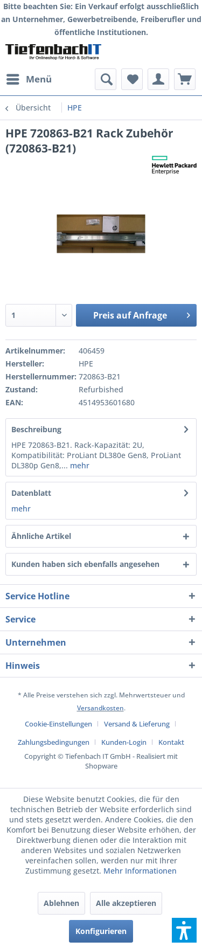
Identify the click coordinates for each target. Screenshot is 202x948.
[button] (184, 930)
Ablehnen (61, 903)
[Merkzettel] (132, 79)
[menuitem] (28, 79)
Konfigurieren (101, 931)
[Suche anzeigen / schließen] (105, 79)
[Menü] (28, 79)
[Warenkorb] (185, 79)
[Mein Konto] (158, 79)
